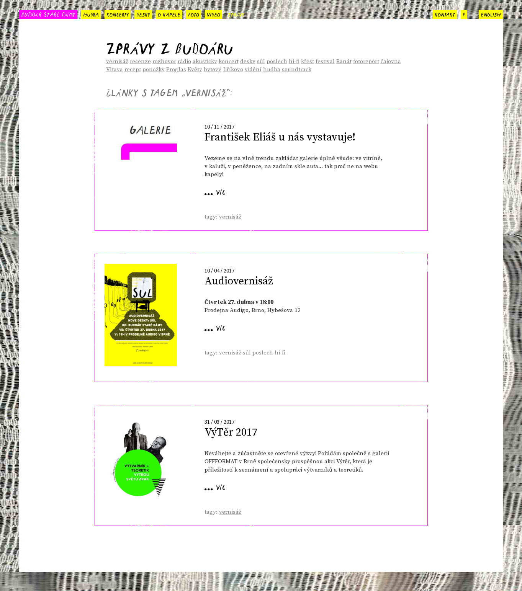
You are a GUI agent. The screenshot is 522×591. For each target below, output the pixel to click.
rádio (184, 61)
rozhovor (164, 61)
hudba (91, 14)
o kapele (169, 14)
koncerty (117, 14)
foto (193, 14)
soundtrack (296, 69)
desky (143, 14)
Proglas (176, 69)
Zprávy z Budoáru (169, 45)
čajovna (391, 61)
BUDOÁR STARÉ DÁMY (48, 14)
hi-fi (294, 61)
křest (307, 61)
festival (325, 61)
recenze (140, 61)
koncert (229, 61)
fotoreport (366, 61)
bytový (212, 69)
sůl (261, 61)
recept (132, 69)
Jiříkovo (233, 69)
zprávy (236, 14)
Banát (344, 61)
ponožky (153, 69)
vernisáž (117, 61)
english (491, 14)
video (213, 14)
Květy (195, 69)
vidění (253, 69)
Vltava (114, 69)
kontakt (445, 14)
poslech (277, 61)
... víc (215, 191)
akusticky (205, 61)
